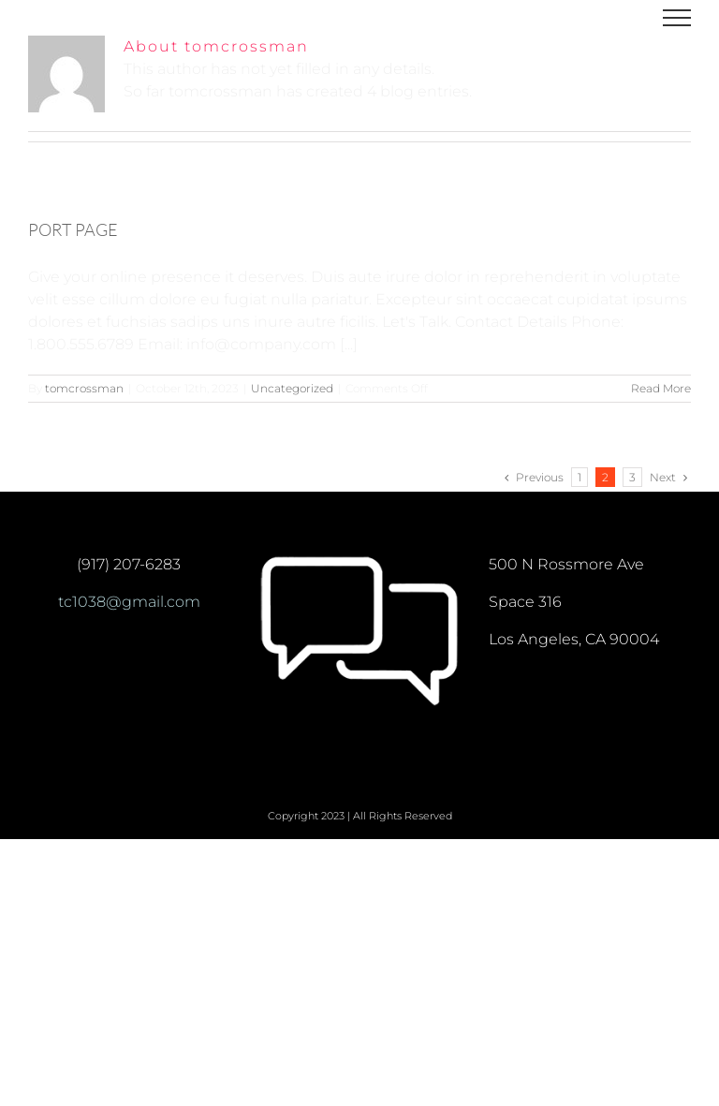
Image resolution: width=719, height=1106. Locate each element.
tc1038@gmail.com (129, 602)
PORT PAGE (73, 229)
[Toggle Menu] (676, 17)
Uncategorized (292, 388)
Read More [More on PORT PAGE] (661, 388)
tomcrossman (84, 388)
